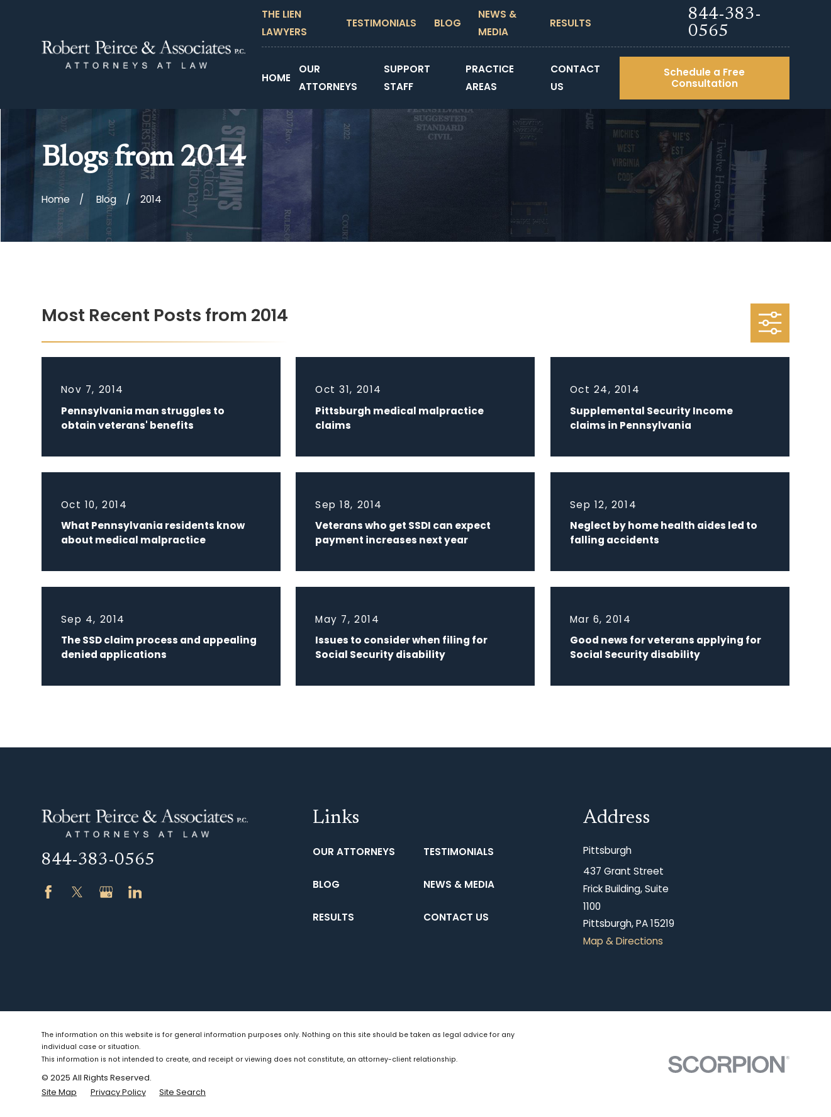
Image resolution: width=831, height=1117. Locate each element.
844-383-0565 (724, 23)
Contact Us (456, 917)
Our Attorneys (354, 851)
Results (570, 23)
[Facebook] (48, 892)
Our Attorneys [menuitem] (328, 77)
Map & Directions (623, 941)
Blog (447, 23)
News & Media (458, 884)
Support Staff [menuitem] (407, 77)
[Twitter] (77, 892)
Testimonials (381, 23)
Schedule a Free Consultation (704, 77)
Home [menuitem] (276, 77)
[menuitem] (59, 1092)
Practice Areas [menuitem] (490, 77)
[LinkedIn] (135, 892)
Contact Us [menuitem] (575, 77)
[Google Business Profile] (106, 892)
